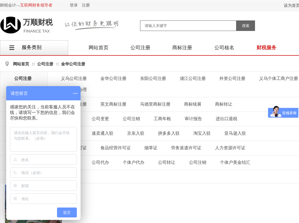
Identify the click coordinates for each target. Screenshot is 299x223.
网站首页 (21, 64)
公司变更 (100, 118)
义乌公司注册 (74, 78)
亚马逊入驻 (235, 133)
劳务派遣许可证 (186, 148)
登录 (74, 5)
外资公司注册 (232, 78)
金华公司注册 (73, 64)
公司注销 (131, 118)
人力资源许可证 (230, 148)
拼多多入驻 (169, 133)
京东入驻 (135, 133)
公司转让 (166, 162)
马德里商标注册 (155, 104)
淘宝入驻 (202, 133)
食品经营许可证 (115, 148)
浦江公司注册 (193, 78)
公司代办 (100, 162)
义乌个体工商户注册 (278, 78)
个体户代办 (133, 162)
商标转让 (223, 104)
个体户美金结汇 (235, 162)
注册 (86, 5)
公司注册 (45, 64)
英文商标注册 (113, 104)
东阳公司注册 (153, 78)
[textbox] (188, 25)
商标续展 (192, 104)
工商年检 (162, 118)
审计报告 (193, 118)
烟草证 (150, 148)
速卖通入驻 (102, 133)
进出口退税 (226, 118)
